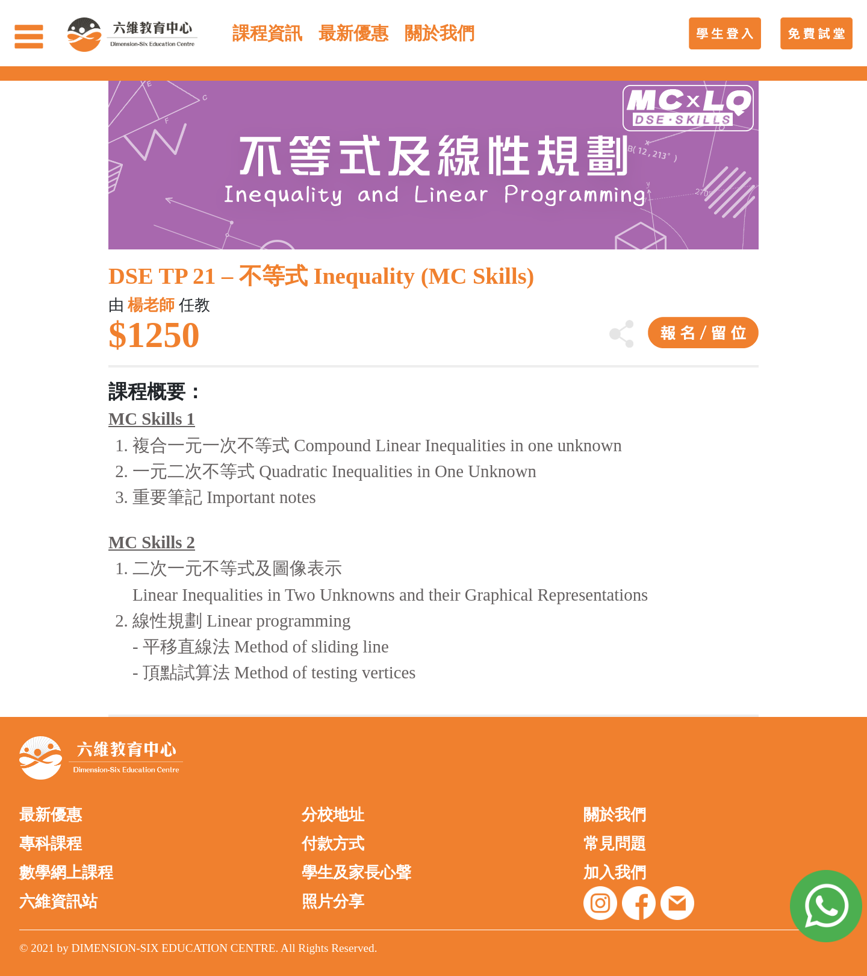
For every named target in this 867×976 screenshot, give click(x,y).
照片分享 (333, 901)
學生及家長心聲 (356, 872)
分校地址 (333, 815)
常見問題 (614, 843)
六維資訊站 (58, 901)
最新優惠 (50, 815)
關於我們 (614, 815)
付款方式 (333, 843)
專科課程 (50, 843)
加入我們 (614, 872)
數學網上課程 (66, 872)
